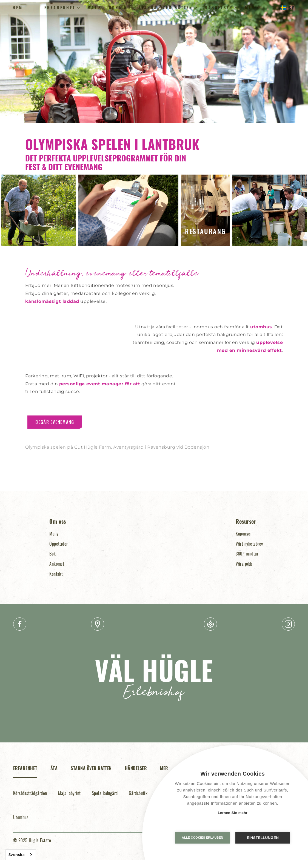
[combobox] (20, 854)
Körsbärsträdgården (30, 793)
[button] (61, 7)
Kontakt (56, 574)
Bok (52, 553)
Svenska (16, 854)
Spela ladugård (105, 793)
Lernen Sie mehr (233, 813)
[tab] (25, 771)
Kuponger (244, 533)
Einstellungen (263, 838)
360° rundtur (247, 553)
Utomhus (20, 817)
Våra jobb (244, 563)
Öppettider (58, 543)
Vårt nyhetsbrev (249, 543)
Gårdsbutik (138, 793)
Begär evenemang (54, 422)
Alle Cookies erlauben (202, 837)
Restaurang (205, 231)
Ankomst (56, 563)
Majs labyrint (69, 793)
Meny (53, 533)
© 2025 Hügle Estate (32, 840)
